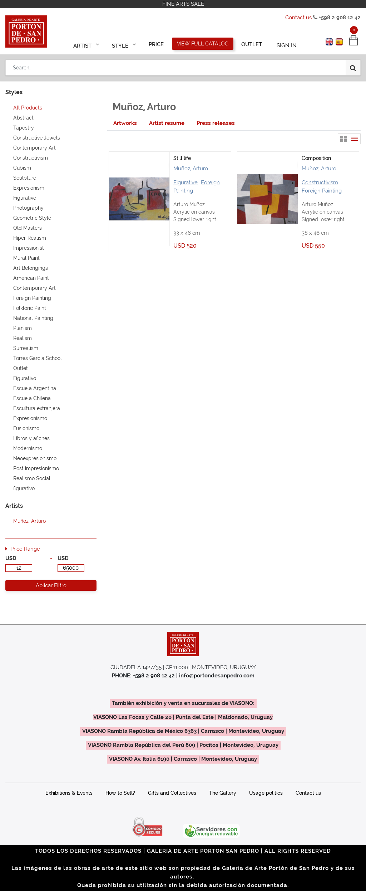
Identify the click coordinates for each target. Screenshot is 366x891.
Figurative (185, 182)
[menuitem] (156, 44)
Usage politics (266, 793)
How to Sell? (120, 793)
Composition (316, 158)
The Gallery (222, 793)
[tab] (125, 123)
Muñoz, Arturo (190, 168)
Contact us (298, 17)
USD (10, 558)
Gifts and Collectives (172, 793)
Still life (182, 158)
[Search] (353, 65)
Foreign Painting (322, 191)
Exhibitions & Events (69, 793)
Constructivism (320, 182)
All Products (27, 108)
